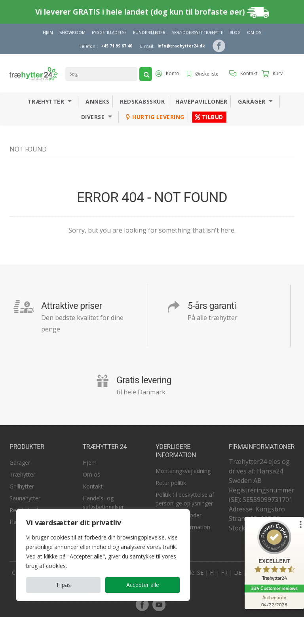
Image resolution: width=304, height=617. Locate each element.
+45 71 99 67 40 (116, 46)
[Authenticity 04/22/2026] (274, 600)
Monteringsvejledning (183, 471)
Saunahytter (25, 498)
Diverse (93, 117)
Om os (91, 474)
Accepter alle (142, 585)
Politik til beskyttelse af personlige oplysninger (185, 499)
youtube (158, 604)
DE (237, 572)
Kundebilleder (149, 32)
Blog (235, 32)
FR (224, 572)
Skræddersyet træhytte (197, 32)
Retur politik (171, 482)
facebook (142, 604)
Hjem (48, 32)
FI (212, 572)
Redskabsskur (142, 101)
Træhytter (46, 101)
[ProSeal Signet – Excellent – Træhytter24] (274, 552)
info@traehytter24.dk (181, 46)
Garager (252, 101)
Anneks (97, 101)
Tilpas (63, 585)
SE (200, 572)
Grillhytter (22, 486)
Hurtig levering (155, 117)
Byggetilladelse (109, 32)
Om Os (254, 32)
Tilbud (209, 117)
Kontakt (93, 486)
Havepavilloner (201, 101)
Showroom (72, 32)
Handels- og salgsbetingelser (103, 502)
